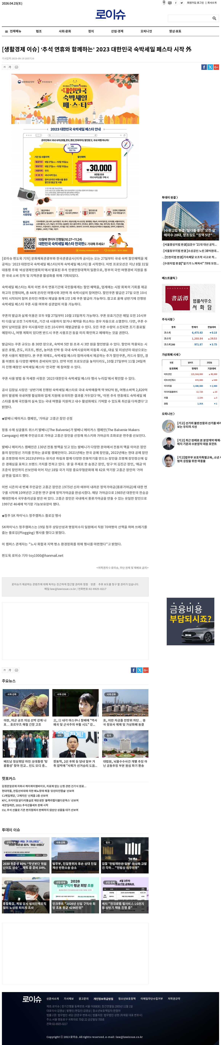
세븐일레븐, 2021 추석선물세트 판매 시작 (25, 805)
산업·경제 (117, 31)
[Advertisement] (40, 630)
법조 (39, 31)
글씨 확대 (10, 67)
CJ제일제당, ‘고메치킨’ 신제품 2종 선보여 (25, 795)
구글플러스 (216, 67)
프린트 (16, 67)
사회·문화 (65, 31)
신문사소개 (52, 998)
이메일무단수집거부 (152, 998)
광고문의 (84, 998)
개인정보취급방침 (103, 999)
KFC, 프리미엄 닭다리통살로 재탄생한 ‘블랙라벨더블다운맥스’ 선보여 (40, 800)
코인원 (209, 363)
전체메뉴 (15, 31)
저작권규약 (174, 998)
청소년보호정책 (127, 998)
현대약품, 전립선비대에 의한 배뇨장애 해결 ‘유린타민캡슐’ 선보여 (38, 791)
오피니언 (146, 31)
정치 (91, 31)
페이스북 (204, 67)
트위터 (210, 67)
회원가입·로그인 (195, 2)
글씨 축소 (4, 67)
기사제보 (69, 998)
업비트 (190, 363)
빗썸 (171, 363)
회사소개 (211, 2)
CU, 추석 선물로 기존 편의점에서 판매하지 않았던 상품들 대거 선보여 (40, 810)
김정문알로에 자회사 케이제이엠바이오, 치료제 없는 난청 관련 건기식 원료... (44, 786)
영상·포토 (175, 31)
